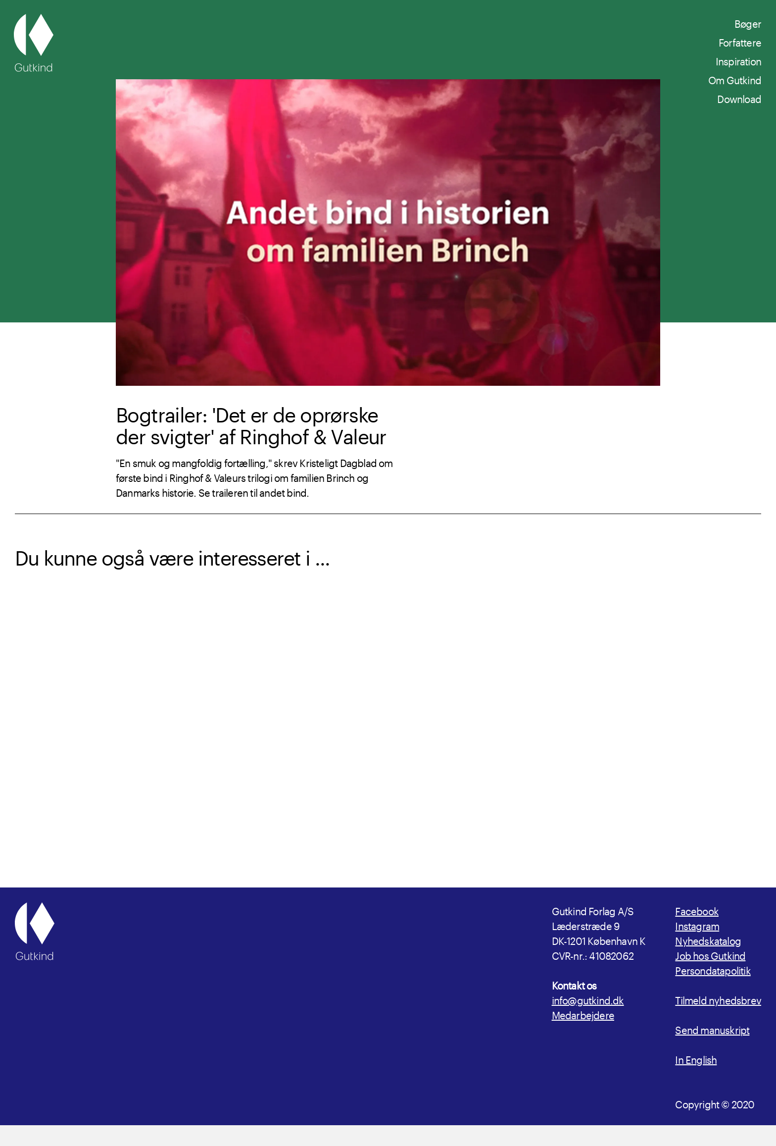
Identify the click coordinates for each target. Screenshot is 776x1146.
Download (739, 97)
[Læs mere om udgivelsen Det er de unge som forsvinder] (674, 722)
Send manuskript (712, 1049)
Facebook (697, 930)
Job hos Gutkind (710, 975)
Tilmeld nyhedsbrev (718, 1019)
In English (696, 1079)
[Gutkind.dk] (33, 43)
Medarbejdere (583, 1034)
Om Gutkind (734, 79)
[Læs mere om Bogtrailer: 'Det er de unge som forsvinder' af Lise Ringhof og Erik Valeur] (483, 722)
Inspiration (738, 60)
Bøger (747, 22)
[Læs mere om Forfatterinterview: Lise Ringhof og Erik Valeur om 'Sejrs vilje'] (103, 722)
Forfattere (740, 41)
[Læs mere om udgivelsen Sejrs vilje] (293, 722)
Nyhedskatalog (708, 960)
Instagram (697, 945)
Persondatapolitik (712, 990)
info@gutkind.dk (588, 1019)
